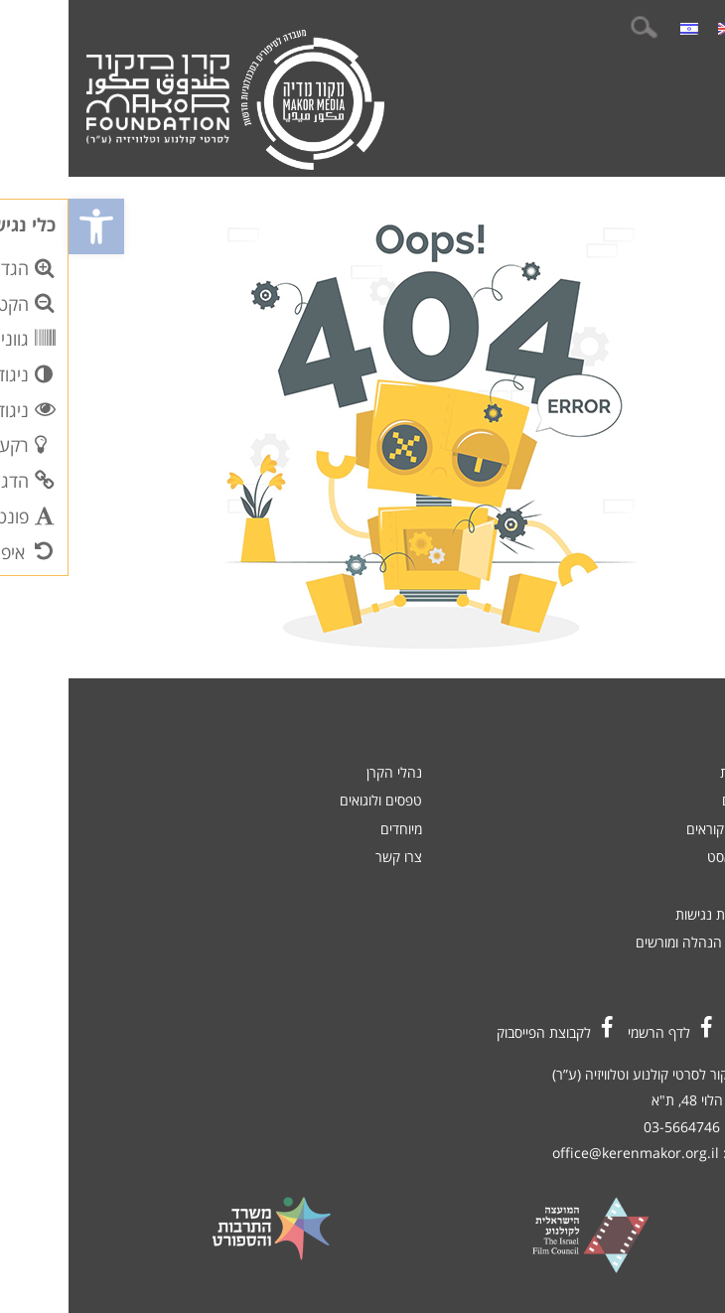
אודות (674, 885)
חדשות (670, 772)
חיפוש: (575, 27)
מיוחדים (333, 828)
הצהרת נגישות (648, 914)
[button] (28, 226)
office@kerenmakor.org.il (567, 1152)
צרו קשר (330, 856)
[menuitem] (658, 27)
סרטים (671, 800)
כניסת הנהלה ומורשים (628, 942)
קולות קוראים (653, 828)
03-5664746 (613, 1126)
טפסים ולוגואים (312, 800)
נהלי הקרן (326, 772)
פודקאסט (664, 856)
